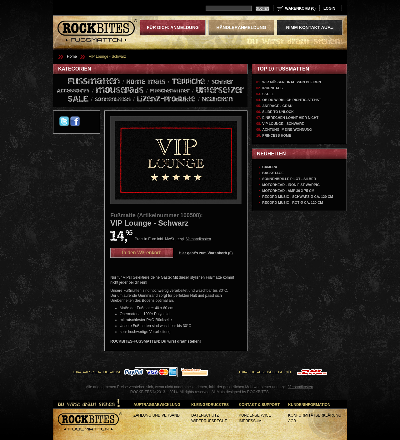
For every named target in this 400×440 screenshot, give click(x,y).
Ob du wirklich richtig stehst (291, 100)
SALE (78, 99)
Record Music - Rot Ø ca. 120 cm (292, 202)
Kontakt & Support (259, 405)
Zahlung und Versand (156, 415)
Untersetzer (220, 90)
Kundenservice (255, 415)
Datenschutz (205, 415)
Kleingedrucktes (210, 405)
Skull (268, 94)
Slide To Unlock (278, 112)
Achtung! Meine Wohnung (287, 129)
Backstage (273, 173)
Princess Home (276, 135)
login (329, 8)
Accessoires (73, 91)
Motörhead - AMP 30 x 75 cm (288, 191)
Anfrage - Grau (277, 106)
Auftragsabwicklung (156, 405)
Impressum (250, 421)
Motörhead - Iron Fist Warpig (291, 185)
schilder (222, 82)
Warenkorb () (300, 8)
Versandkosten (198, 239)
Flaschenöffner (170, 91)
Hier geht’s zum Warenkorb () (206, 253)
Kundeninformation (309, 405)
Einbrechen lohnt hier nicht (290, 118)
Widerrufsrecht (209, 421)
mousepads (120, 90)
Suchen (262, 8)
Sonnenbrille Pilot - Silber (289, 179)
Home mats (146, 82)
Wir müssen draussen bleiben (291, 82)
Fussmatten (94, 82)
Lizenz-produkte (166, 99)
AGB (292, 421)
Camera (269, 167)
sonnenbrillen (113, 99)
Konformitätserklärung (314, 415)
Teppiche (188, 82)
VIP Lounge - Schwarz (107, 56)
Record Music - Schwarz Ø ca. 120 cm (297, 196)
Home (72, 56)
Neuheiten (217, 99)
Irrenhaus (272, 88)
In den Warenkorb (142, 252)
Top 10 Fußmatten (283, 68)
